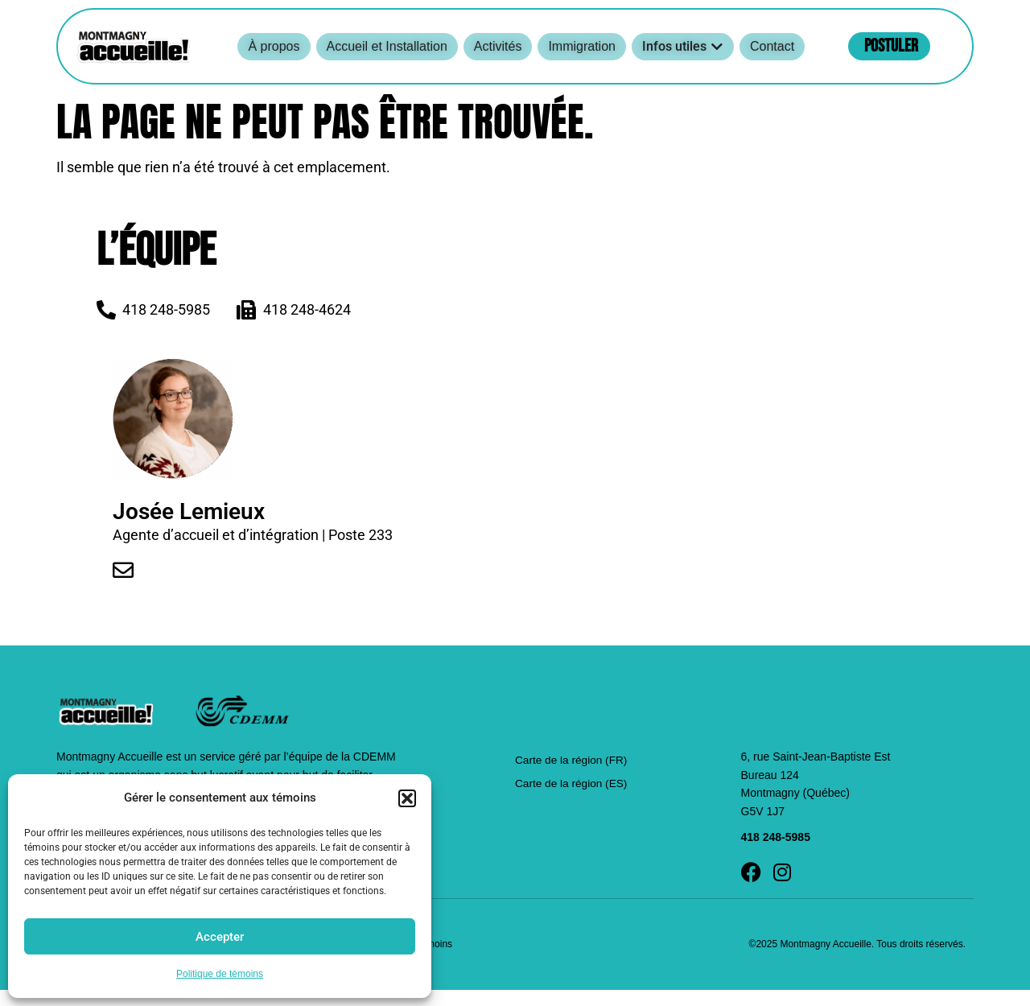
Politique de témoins (219, 973)
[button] (407, 798)
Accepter (220, 937)
